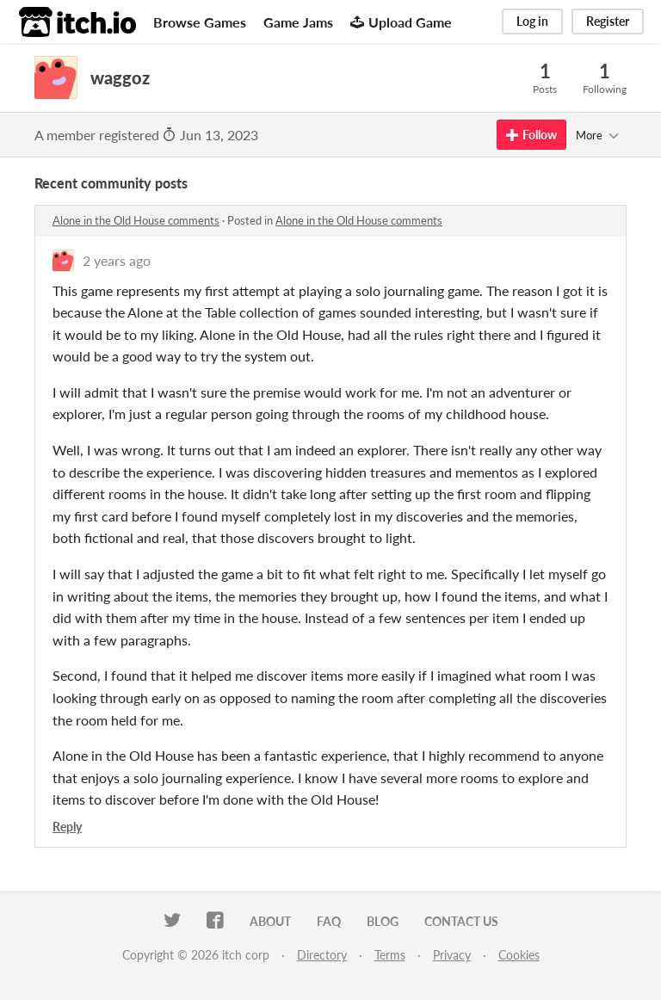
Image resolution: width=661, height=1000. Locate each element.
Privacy (452, 955)
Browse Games (199, 22)
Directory (322, 955)
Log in (532, 21)
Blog (382, 921)
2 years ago (117, 260)
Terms (389, 955)
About (270, 921)
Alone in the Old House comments (136, 220)
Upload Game (401, 22)
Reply (67, 826)
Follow (531, 134)
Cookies (519, 955)
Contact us (461, 921)
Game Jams (298, 22)
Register (607, 21)
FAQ (329, 921)
